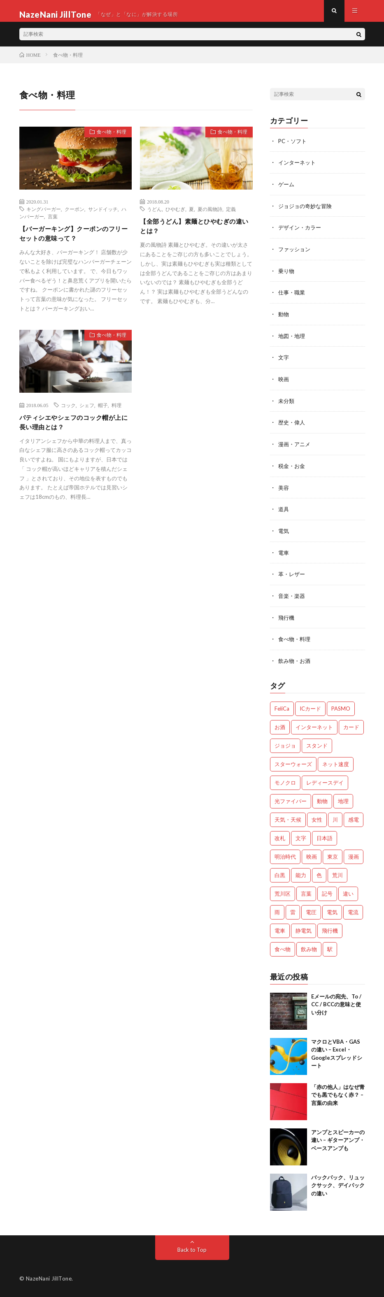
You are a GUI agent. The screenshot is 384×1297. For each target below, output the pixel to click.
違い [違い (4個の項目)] (348, 893)
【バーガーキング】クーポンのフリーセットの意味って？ (72, 242)
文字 (284, 361)
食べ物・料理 (107, 140)
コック (68, 414)
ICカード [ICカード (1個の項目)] (310, 708)
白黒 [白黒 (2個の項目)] (280, 875)
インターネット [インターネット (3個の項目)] (314, 727)
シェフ (86, 414)
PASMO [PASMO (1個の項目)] (340, 708)
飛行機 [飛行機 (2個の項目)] (330, 930)
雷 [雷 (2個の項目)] (293, 912)
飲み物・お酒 (295, 661)
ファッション (295, 254)
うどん (154, 216)
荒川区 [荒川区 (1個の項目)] (283, 893)
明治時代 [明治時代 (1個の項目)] (285, 856)
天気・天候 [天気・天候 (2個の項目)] (288, 819)
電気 (284, 532)
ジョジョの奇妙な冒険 (307, 211)
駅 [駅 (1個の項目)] (330, 949)
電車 (284, 554)
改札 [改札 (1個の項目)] (280, 838)
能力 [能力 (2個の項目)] (301, 875)
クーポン (74, 216)
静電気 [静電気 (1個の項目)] (304, 930)
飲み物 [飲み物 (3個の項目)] (309, 949)
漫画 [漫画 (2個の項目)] (353, 856)
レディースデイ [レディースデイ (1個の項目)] (325, 782)
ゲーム (287, 190)
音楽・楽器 (292, 596)
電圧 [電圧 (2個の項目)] (311, 912)
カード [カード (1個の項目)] (351, 727)
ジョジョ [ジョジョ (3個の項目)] (285, 745)
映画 (284, 383)
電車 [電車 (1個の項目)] (280, 930)
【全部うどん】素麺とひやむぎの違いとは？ (193, 235)
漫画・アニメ (295, 447)
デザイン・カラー (301, 233)
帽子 (103, 414)
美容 (284, 489)
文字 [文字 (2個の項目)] (301, 838)
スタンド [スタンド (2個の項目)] (317, 745)
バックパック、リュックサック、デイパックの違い (338, 1185)
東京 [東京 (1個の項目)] (332, 856)
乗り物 (287, 276)
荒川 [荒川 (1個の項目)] (337, 875)
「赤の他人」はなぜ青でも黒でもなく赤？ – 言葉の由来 (338, 1095)
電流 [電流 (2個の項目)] (353, 912)
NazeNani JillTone (49, 1278)
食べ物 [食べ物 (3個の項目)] (283, 949)
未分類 (287, 404)
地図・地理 (292, 340)
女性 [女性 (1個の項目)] (317, 819)
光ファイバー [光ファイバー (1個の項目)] (291, 801)
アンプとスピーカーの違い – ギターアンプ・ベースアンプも (338, 1140)
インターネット (298, 169)
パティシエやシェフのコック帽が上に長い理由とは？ (72, 434)
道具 (284, 511)
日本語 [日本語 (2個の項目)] (325, 838)
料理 (116, 414)
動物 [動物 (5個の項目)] (322, 801)
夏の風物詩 (210, 216)
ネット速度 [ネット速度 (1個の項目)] (335, 764)
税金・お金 (292, 468)
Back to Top (192, 1249)
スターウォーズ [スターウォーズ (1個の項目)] (293, 764)
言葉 (53, 223)
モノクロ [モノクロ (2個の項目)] (285, 782)
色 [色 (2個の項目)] (319, 875)
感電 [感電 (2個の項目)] (353, 819)
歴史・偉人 (292, 425)
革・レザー (292, 575)
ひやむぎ (175, 216)
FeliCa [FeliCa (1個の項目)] (282, 708)
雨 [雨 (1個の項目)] (277, 912)
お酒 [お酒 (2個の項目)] (280, 727)
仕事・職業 (292, 297)
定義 (231, 216)
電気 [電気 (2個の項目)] (332, 912)
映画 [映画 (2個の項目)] (311, 856)
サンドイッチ (103, 216)
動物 (284, 318)
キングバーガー (43, 216)
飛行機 (287, 618)
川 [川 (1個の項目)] (335, 819)
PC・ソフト (293, 147)
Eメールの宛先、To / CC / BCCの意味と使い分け (336, 1004)
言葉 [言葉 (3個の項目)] (306, 893)
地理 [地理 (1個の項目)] (343, 801)
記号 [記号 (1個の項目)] (327, 893)
